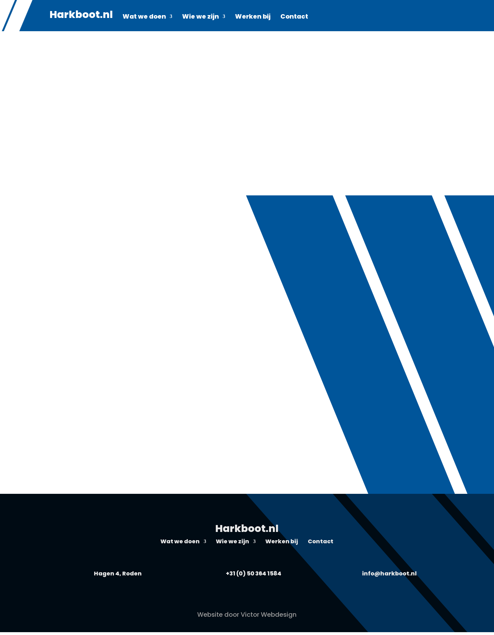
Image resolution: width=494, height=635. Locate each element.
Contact (294, 17)
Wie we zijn (200, 17)
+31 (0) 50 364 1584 (253, 573)
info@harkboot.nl (389, 573)
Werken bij (253, 17)
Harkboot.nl (81, 16)
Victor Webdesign (268, 614)
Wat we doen (144, 17)
